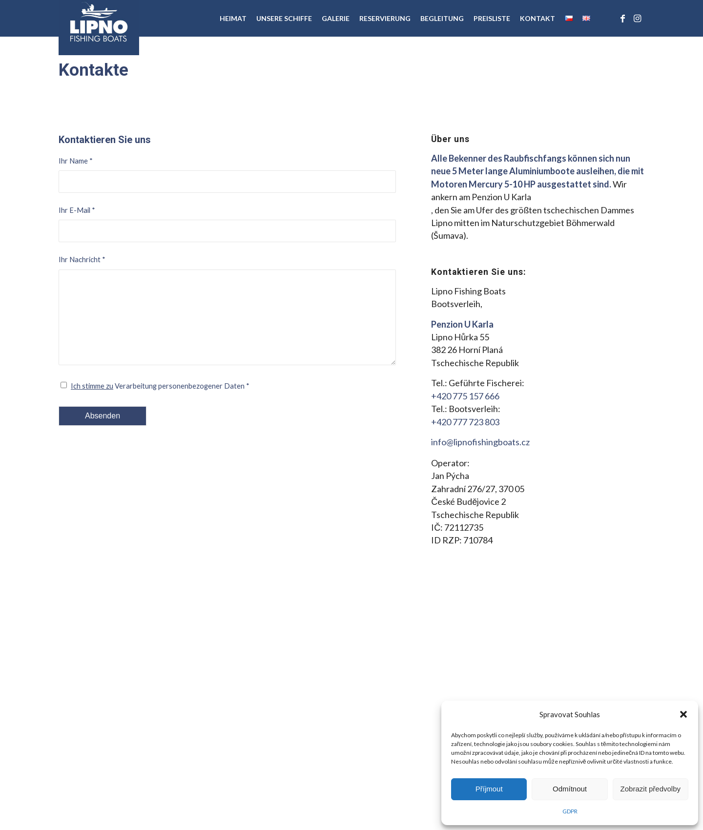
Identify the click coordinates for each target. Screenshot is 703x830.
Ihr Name (76, 160)
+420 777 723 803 (465, 421)
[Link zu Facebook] (622, 18)
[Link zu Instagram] (637, 18)
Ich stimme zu (92, 385)
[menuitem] (233, 18)
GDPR (570, 811)
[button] (683, 714)
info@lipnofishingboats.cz (480, 441)
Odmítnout (570, 789)
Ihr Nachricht (82, 259)
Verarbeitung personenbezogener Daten (160, 385)
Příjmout (489, 789)
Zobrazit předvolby (650, 789)
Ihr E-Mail (77, 210)
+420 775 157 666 (465, 396)
